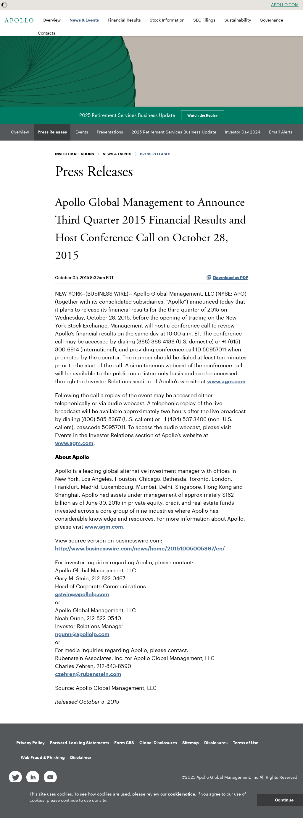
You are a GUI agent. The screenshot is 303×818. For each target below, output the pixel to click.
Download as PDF (227, 277)
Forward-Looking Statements (79, 742)
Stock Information (167, 19)
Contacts (46, 32)
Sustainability (237, 19)
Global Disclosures (158, 742)
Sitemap (190, 742)
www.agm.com (226, 381)
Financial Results (124, 19)
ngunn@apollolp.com (82, 634)
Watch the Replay (202, 115)
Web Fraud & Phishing (43, 757)
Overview (52, 19)
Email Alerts (280, 131)
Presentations (110, 131)
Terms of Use (245, 742)
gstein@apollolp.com (82, 594)
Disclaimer (80, 757)
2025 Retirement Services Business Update (174, 131)
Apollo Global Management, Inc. (228, 777)
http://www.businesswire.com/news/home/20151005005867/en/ (140, 548)
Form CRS (124, 742)
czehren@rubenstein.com (88, 674)
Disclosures (216, 742)
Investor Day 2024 (242, 131)
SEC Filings (204, 19)
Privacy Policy (30, 742)
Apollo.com (285, 5)
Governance (271, 19)
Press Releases (52, 131)
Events (81, 131)
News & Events (84, 19)
